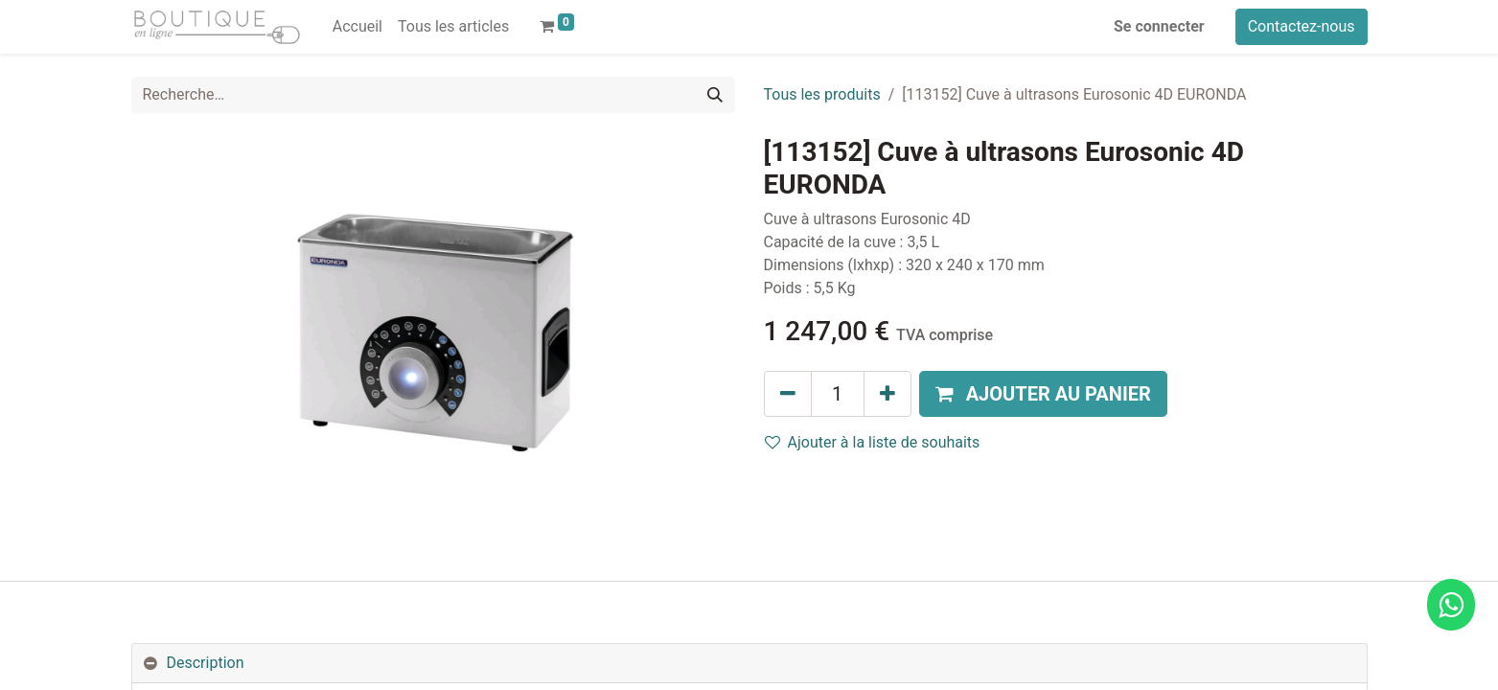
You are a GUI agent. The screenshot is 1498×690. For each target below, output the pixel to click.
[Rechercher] (715, 95)
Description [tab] (205, 663)
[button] (1043, 394)
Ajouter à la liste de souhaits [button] (872, 442)
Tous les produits (822, 94)
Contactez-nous (1301, 26)
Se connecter (1159, 26)
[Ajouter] (887, 394)
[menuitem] (357, 27)
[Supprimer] (788, 394)
